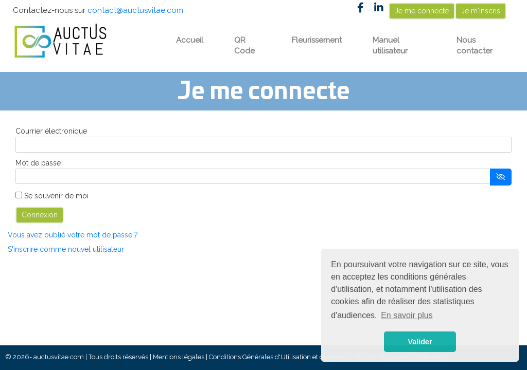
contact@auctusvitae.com (135, 10)
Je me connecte (422, 11)
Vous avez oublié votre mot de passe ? (73, 235)
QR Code (244, 45)
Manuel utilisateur (390, 45)
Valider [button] (420, 342)
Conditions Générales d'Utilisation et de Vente (277, 357)
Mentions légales (178, 357)
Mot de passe (38, 163)
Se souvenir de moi (56, 196)
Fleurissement (317, 40)
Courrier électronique (51, 131)
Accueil (189, 40)
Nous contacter (474, 45)
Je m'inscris (480, 11)
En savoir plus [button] (407, 315)
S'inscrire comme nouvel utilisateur (66, 249)
